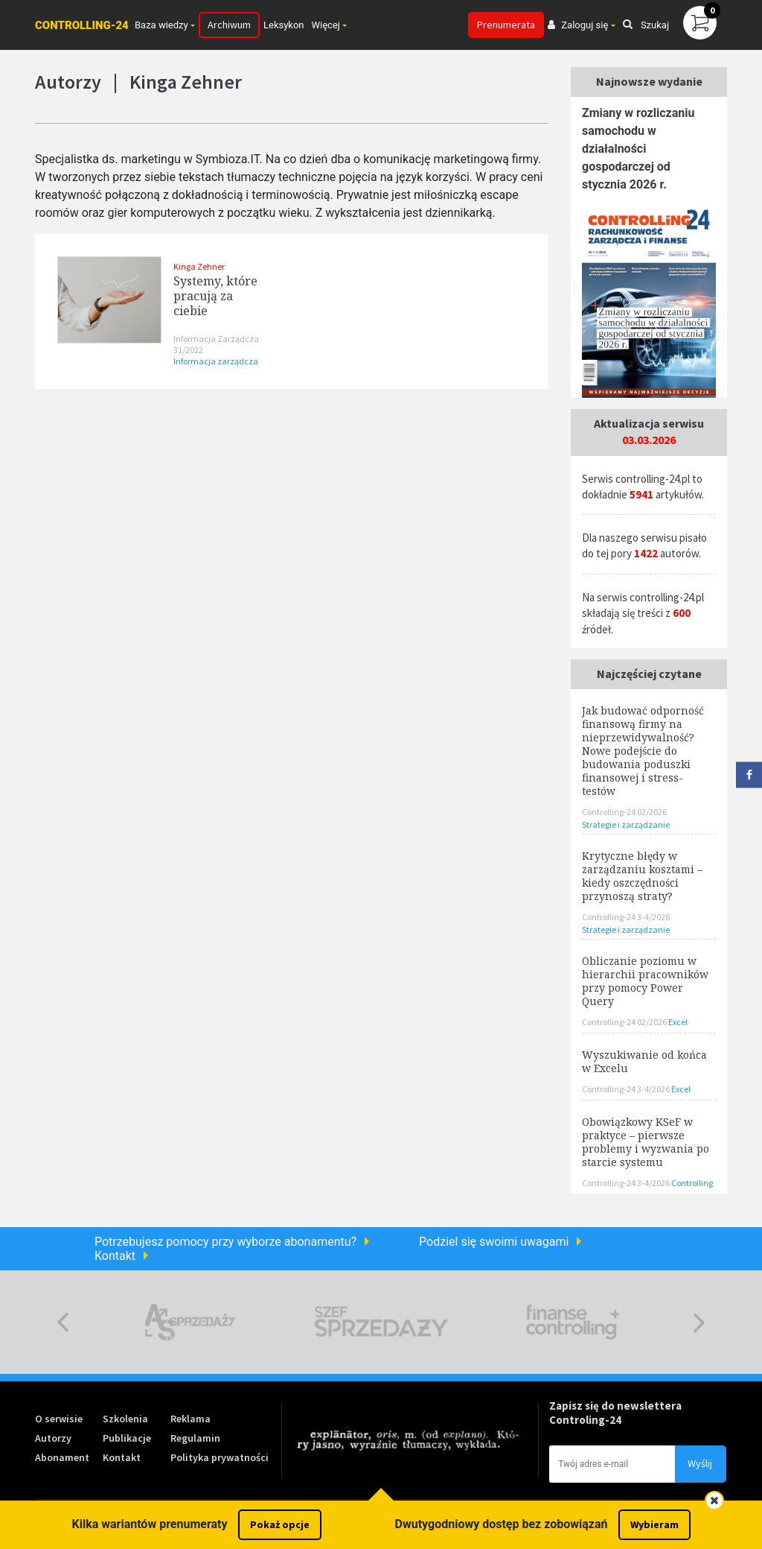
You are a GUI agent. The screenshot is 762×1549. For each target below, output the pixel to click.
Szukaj (646, 25)
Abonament (62, 1457)
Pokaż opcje (280, 1524)
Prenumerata (506, 24)
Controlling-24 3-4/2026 (626, 916)
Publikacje (127, 1438)
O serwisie (59, 1418)
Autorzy (53, 1438)
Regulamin (195, 1438)
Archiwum (229, 24)
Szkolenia (125, 1418)
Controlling (692, 1182)
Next (699, 1322)
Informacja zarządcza (215, 361)
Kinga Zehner (199, 266)
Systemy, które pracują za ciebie (215, 296)
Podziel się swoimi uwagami (494, 1242)
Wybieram (654, 1524)
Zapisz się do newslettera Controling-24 (615, 1412)
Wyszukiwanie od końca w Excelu (644, 1061)
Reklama (190, 1418)
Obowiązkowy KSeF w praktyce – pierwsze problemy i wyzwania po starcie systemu (645, 1142)
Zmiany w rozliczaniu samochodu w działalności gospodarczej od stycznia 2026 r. (638, 148)
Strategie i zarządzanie (626, 824)
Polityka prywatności (219, 1457)
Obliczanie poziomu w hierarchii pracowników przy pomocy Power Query (645, 981)
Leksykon (283, 25)
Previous (62, 1322)
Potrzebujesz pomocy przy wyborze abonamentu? (225, 1242)
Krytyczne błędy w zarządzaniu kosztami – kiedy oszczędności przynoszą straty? (642, 876)
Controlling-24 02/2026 (624, 811)
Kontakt (115, 1256)
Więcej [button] (326, 25)
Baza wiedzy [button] (161, 25)
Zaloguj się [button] (578, 25)
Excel (678, 1021)
